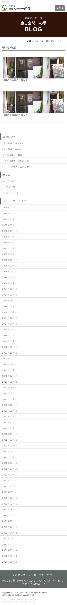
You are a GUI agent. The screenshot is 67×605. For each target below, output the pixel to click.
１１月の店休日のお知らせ (15, 161)
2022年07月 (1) (10, 446)
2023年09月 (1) (10, 364)
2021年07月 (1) (10, 515)
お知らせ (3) (8, 187)
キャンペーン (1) (10, 193)
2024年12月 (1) (10, 277)
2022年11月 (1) (10, 422)
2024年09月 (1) (10, 295)
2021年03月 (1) (10, 538)
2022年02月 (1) (10, 475)
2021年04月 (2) (10, 533)
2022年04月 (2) (10, 463)
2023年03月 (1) (10, 399)
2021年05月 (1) (10, 527)
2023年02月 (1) (10, 405)
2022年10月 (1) (10, 428)
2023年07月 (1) (10, 376)
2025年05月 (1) (10, 248)
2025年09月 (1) (10, 225)
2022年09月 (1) (10, 434)
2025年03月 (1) (10, 260)
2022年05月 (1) (10, 457)
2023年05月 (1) (10, 388)
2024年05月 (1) (10, 318)
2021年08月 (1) (10, 509)
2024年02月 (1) (10, 335)
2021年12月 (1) (10, 486)
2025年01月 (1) (10, 271)
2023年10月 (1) (10, 358)
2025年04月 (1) (10, 254)
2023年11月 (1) (10, 353)
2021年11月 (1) (10, 492)
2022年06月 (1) (10, 451)
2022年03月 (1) (10, 469)
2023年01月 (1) (10, 411)
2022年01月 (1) (10, 480)
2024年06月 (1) (10, 312)
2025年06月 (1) (10, 242)
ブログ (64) (8, 181)
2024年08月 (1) (10, 300)
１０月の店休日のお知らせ (15, 166)
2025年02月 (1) (10, 266)
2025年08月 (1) (10, 231)
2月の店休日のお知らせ (14, 149)
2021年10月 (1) (10, 498)
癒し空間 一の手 (24, 593)
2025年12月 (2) (10, 213)
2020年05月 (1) (10, 562)
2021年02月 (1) (10, 544)
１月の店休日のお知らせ (14, 155)
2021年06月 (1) (10, 521)
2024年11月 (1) (10, 283)
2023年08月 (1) (10, 370)
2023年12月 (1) (10, 347)
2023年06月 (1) (10, 382)
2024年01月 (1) (10, 341)
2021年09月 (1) (10, 504)
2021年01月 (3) (10, 550)
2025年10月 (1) (10, 219)
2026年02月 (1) (10, 208)
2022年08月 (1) (10, 440)
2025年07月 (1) (10, 237)
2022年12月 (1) (10, 417)
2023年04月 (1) (10, 393)
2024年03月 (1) (10, 329)
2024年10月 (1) (10, 289)
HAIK (34, 602)
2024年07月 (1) (10, 306)
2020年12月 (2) (10, 556)
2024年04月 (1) (10, 324)
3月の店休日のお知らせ (14, 143)
